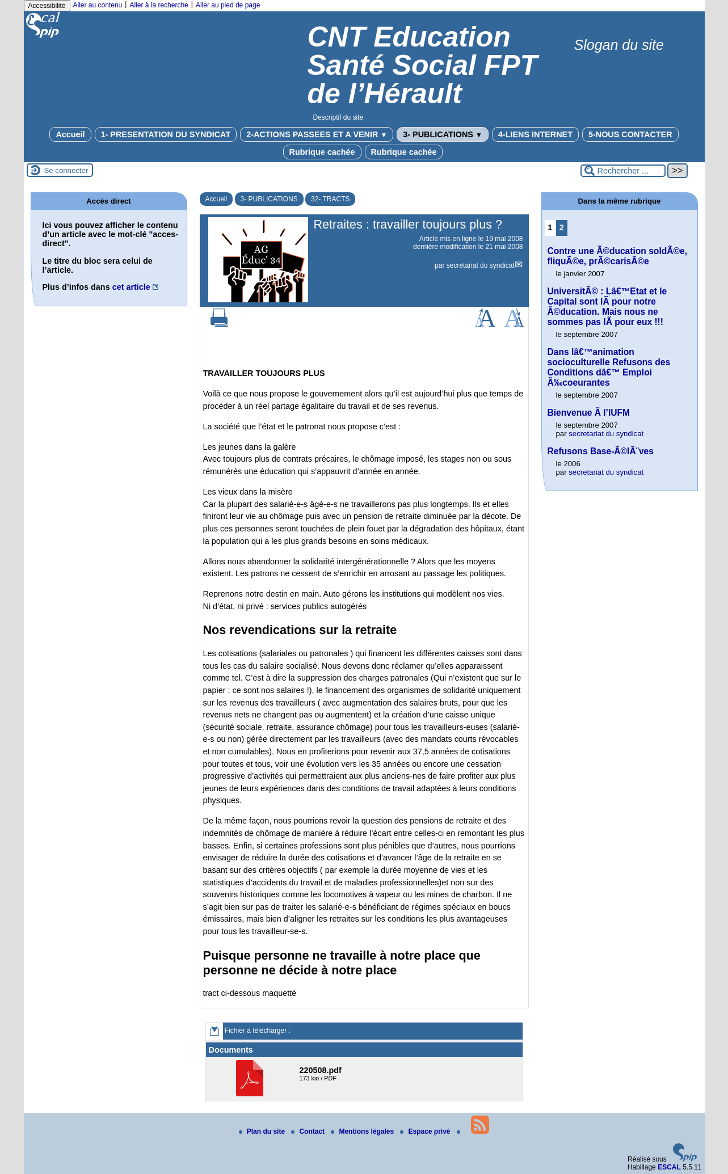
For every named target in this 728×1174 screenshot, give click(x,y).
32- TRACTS (330, 199)
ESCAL (669, 1167)
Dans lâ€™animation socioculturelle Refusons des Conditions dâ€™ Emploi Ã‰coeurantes (609, 367)
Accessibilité (47, 6)
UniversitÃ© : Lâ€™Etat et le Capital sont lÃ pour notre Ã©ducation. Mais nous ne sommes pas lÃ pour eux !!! (607, 306)
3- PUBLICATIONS (442, 134)
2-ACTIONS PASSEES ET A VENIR (316, 134)
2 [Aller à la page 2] (561, 227)
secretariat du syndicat (481, 265)
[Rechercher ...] (623, 170)
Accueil (70, 134)
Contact (308, 1131)
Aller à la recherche (158, 5)
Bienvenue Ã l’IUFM (589, 412)
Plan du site (263, 1131)
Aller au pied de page (228, 5)
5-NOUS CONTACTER (630, 134)
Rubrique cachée (322, 152)
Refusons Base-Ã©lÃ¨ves (601, 451)
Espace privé (426, 1131)
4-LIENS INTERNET (535, 134)
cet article (131, 287)
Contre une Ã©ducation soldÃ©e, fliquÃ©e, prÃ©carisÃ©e (618, 256)
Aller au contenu (98, 5)
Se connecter (66, 170)
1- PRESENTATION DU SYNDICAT (166, 134)
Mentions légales (363, 1131)
